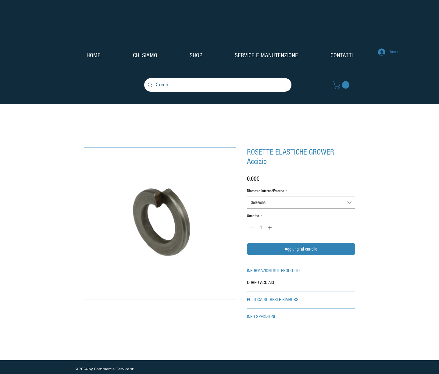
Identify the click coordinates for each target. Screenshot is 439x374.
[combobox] (301, 202)
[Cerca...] (217, 85)
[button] (342, 85)
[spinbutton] (260, 227)
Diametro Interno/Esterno (267, 191)
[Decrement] (251, 227)
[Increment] (270, 227)
